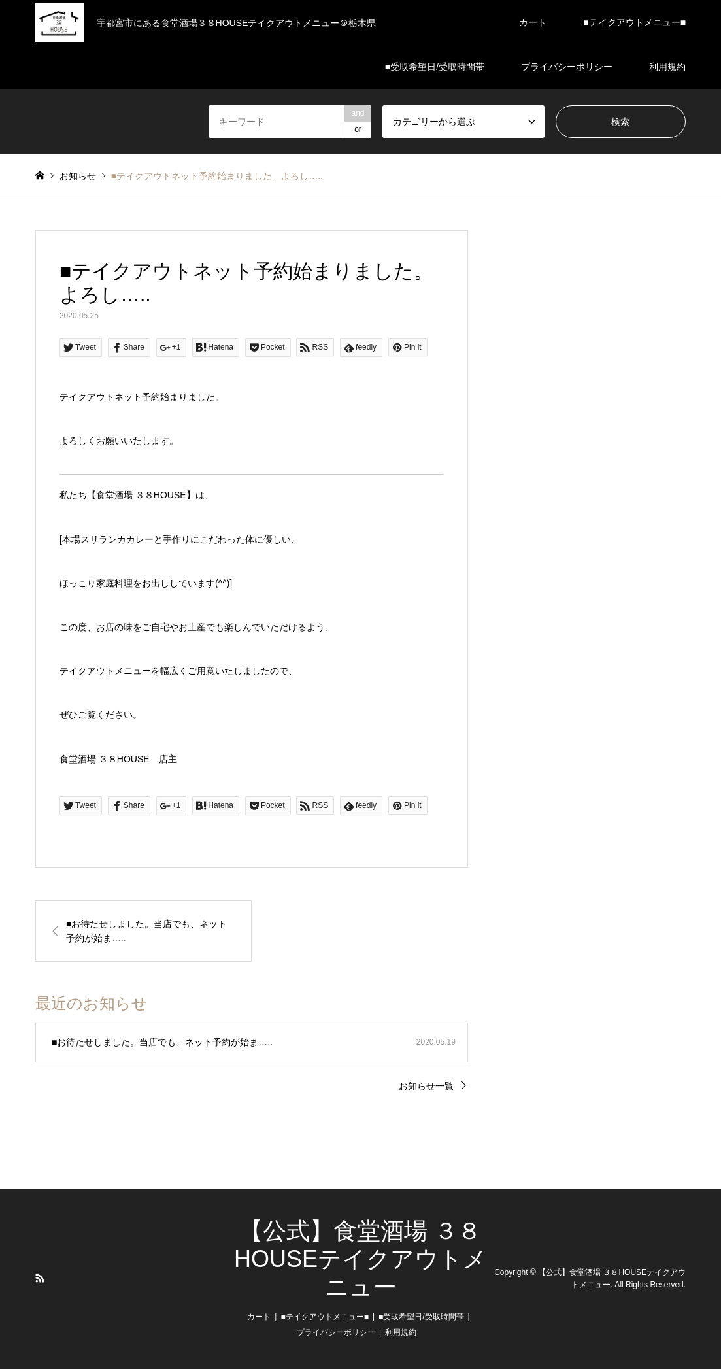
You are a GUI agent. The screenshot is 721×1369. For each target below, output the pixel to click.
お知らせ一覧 (426, 1086)
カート (532, 22)
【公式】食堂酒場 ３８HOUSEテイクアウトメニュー (360, 1258)
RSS (39, 1278)
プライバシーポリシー (566, 66)
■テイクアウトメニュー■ (634, 22)
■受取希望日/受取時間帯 (434, 66)
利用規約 (667, 66)
